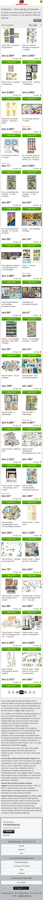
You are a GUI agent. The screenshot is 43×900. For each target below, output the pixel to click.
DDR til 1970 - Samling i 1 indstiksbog (11, 83)
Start (9, 692)
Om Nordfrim (21, 882)
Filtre (37, 20)
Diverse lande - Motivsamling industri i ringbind (10, 671)
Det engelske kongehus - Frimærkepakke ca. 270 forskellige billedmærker (11, 268)
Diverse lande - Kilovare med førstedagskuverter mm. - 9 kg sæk (11, 634)
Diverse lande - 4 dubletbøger (8, 413)
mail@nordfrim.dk (24, 896)
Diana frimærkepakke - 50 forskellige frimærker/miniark (10, 304)
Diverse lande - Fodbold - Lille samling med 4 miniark (11, 488)
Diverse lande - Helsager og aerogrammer (11, 560)
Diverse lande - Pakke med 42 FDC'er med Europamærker (30, 671)
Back (13, 692)
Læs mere (4, 18)
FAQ (21, 853)
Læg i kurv (11, 62)
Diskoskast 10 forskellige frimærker (30, 303)
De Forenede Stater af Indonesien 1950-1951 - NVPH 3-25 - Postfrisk (31, 157)
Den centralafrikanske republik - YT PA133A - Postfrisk (10, 231)
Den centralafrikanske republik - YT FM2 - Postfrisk (30, 194)
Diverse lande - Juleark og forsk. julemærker (31, 560)
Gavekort (21, 849)
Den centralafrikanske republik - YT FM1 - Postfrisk (10, 194)
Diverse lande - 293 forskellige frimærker (30, 377)
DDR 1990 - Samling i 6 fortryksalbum (11, 46)
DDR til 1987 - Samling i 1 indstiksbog (31, 83)
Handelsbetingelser (21, 862)
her (28, 813)
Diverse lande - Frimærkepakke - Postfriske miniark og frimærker (30, 489)
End (34, 692)
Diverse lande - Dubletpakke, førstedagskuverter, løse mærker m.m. (31, 452)
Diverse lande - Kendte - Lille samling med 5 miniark (11, 598)
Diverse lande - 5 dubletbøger (28, 413)
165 (17, 692)
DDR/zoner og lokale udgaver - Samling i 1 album (10, 121)
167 (25, 692)
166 (21, 692)
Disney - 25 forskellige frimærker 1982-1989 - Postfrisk (10, 341)
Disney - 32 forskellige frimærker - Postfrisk (30, 340)
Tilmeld (9, 831)
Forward (30, 692)
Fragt (21, 870)
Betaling (21, 873)
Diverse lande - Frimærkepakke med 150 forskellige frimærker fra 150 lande (11, 525)
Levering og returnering (21, 866)
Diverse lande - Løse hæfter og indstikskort (30, 633)
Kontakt (21, 846)
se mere (23, 745)
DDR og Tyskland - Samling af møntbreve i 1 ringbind (31, 47)
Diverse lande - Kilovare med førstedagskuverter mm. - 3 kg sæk (31, 598)
